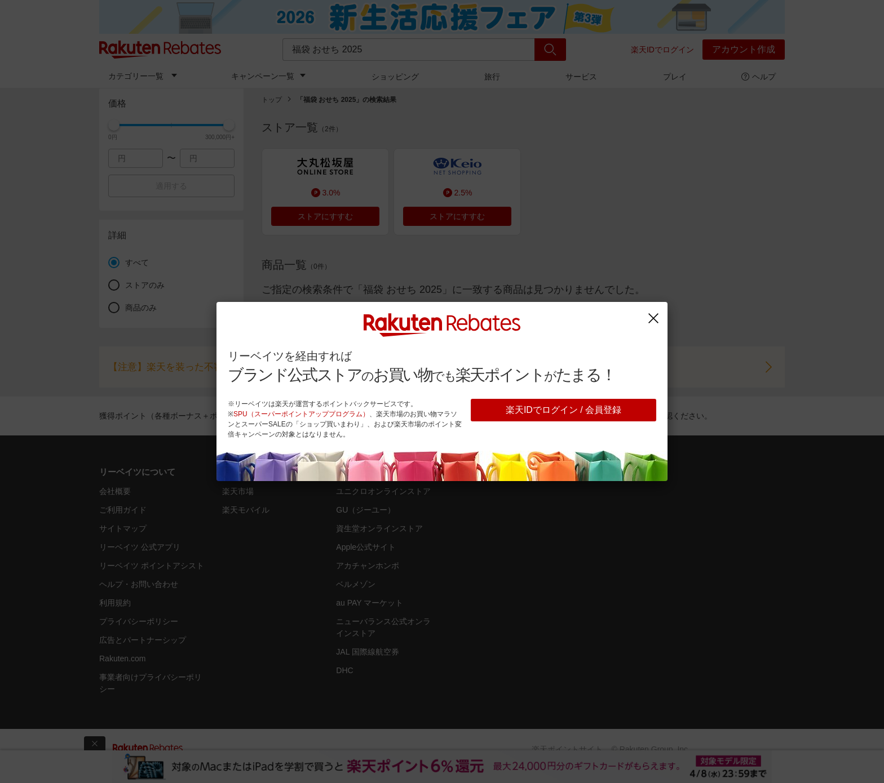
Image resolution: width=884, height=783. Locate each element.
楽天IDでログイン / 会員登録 (563, 410)
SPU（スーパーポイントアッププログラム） (301, 414)
